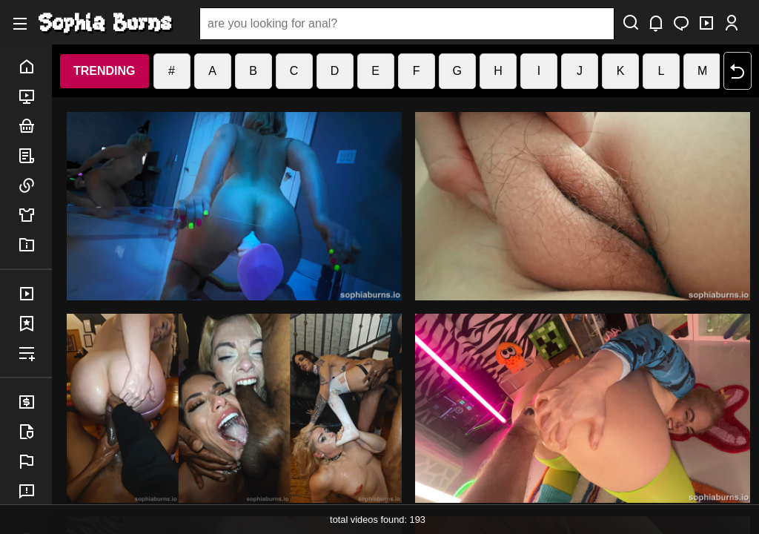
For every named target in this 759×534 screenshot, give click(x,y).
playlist (35, 353)
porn (35, 96)
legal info (35, 432)
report (35, 461)
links (35, 185)
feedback (35, 491)
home (35, 67)
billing (35, 402)
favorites (35, 323)
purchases (35, 294)
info (35, 245)
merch (35, 215)
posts (35, 156)
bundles (35, 126)
